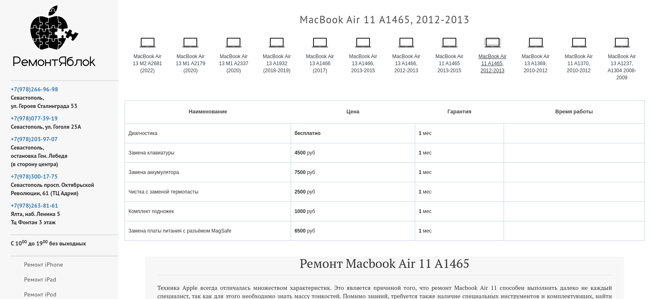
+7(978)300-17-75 (34, 176)
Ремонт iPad (40, 279)
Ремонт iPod (40, 294)
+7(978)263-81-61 (34, 205)
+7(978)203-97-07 (34, 139)
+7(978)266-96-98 (34, 89)
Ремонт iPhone (43, 264)
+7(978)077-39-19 (34, 118)
